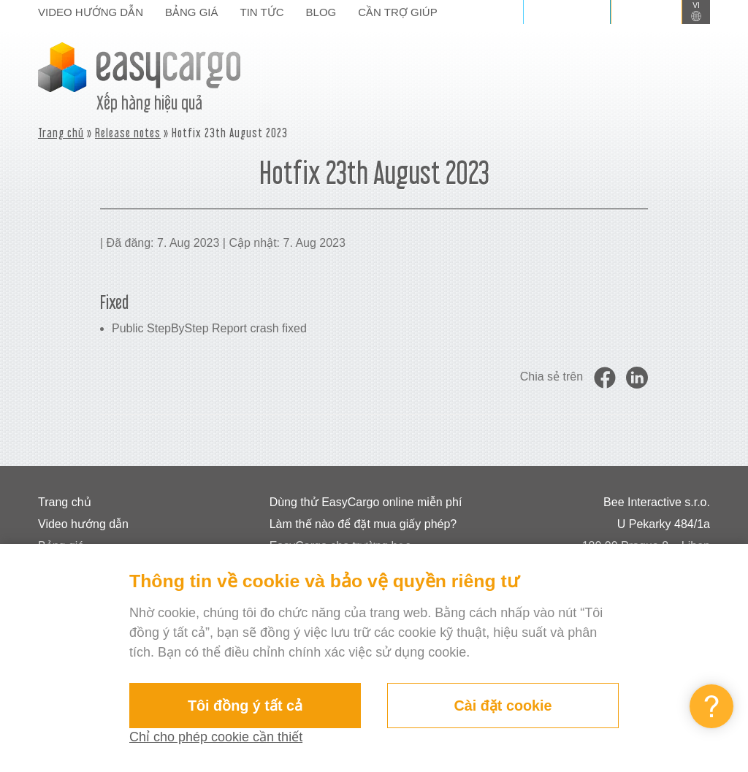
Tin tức (262, 12)
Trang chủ (61, 133)
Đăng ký (646, 11)
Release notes (128, 133)
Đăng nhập (567, 11)
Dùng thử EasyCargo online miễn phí (366, 502)
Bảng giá (191, 12)
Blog (321, 12)
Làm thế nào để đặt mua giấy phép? (363, 524)
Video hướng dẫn (90, 12)
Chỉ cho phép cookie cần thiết (215, 737)
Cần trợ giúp (397, 12)
